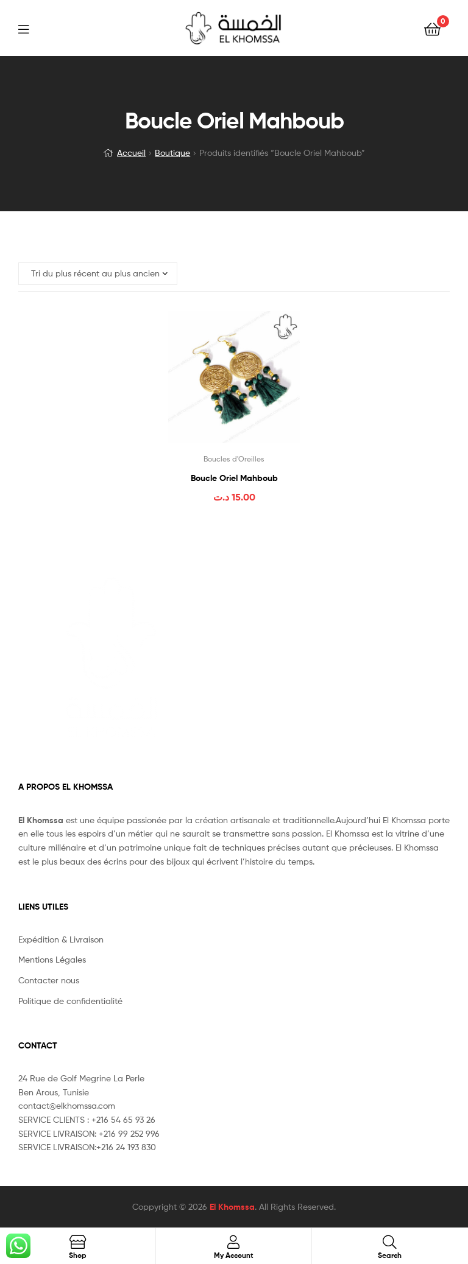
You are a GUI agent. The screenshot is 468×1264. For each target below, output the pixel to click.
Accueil (131, 152)
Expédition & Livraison (61, 939)
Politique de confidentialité (70, 1000)
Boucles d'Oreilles (234, 458)
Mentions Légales (52, 959)
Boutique (172, 152)
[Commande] (97, 273)
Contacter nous (48, 980)
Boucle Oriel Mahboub (234, 477)
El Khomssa (232, 1206)
